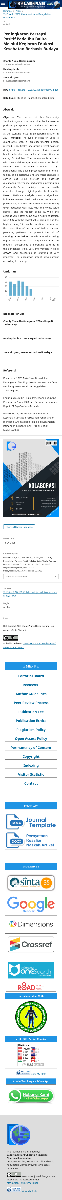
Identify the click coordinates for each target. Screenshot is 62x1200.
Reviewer (31, 685)
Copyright (31, 756)
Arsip (18, 10)
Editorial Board (31, 676)
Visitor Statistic (31, 774)
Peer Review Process (31, 702)
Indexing (31, 765)
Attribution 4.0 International (22, 1182)
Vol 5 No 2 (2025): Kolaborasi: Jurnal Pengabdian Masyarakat (27, 16)
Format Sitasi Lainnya (16, 576)
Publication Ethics (31, 720)
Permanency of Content (31, 747)
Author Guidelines (31, 694)
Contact (31, 783)
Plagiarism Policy (31, 729)
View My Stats (38, 1074)
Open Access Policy (31, 738)
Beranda (7, 10)
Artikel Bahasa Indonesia (20, 526)
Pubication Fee (31, 711)
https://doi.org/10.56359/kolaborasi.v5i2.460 (34, 89)
